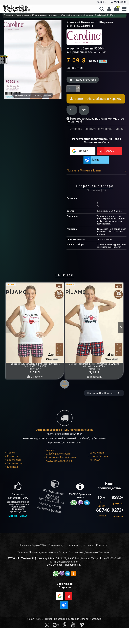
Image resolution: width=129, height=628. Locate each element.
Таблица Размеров (83, 79)
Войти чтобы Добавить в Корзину (95, 98)
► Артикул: (74, 48)
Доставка (87, 545)
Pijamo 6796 (94, 369)
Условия (73, 545)
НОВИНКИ (64, 275)
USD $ (101, 2)
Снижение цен (57, 545)
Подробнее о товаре (94, 186)
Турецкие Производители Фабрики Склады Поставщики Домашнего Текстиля (63, 552)
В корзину (34, 376)
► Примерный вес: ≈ (81, 52)
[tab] (96, 171)
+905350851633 (112, 558)
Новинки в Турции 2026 (32, 545)
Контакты (102, 545)
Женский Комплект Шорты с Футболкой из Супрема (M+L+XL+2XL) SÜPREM (35, 365)
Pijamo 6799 (35, 369)
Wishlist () (118, 2)
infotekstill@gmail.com (66, 561)
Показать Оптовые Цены (96, 170)
